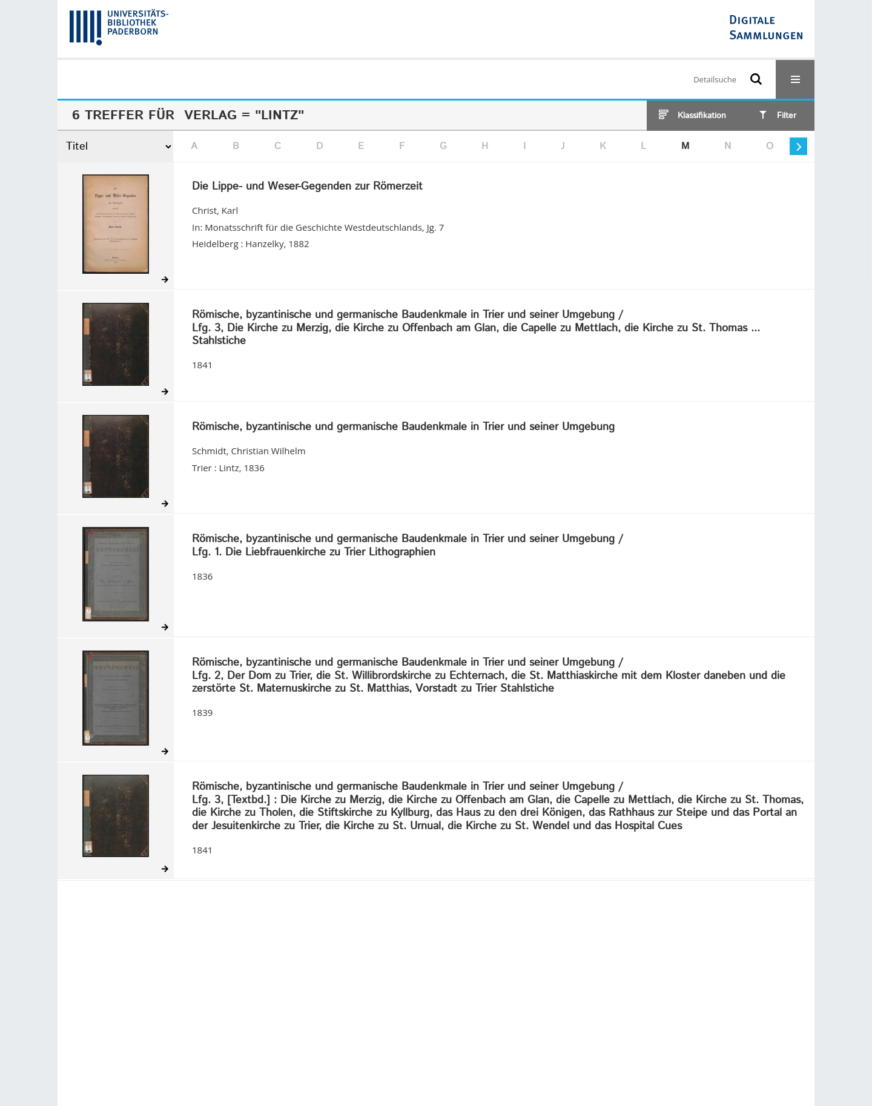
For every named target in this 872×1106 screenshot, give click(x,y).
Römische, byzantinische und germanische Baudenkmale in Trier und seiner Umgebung (403, 427)
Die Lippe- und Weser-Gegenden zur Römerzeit (307, 187)
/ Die (498, 807)
